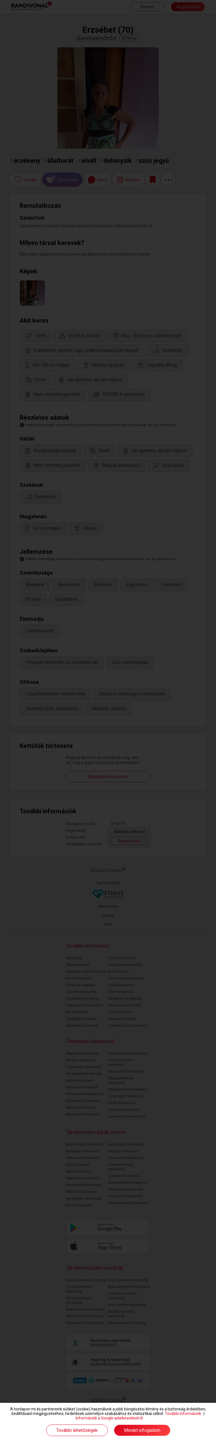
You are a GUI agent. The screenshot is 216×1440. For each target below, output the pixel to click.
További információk (183, 1413)
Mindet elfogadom (142, 1430)
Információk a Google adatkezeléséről (109, 1418)
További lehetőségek (77, 1430)
